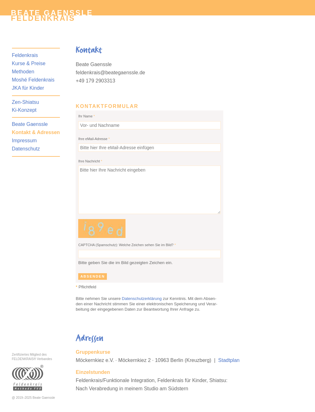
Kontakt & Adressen (36, 132)
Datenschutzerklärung (141, 298)
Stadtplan (229, 360)
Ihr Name (86, 116)
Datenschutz (26, 148)
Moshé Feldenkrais (33, 79)
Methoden (23, 71)
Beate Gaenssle (30, 124)
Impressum (24, 140)
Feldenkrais (43, 18)
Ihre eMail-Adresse (94, 139)
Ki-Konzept (24, 110)
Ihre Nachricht (90, 161)
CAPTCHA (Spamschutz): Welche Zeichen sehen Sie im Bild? (127, 245)
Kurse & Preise (29, 63)
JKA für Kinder (28, 88)
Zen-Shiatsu (25, 102)
